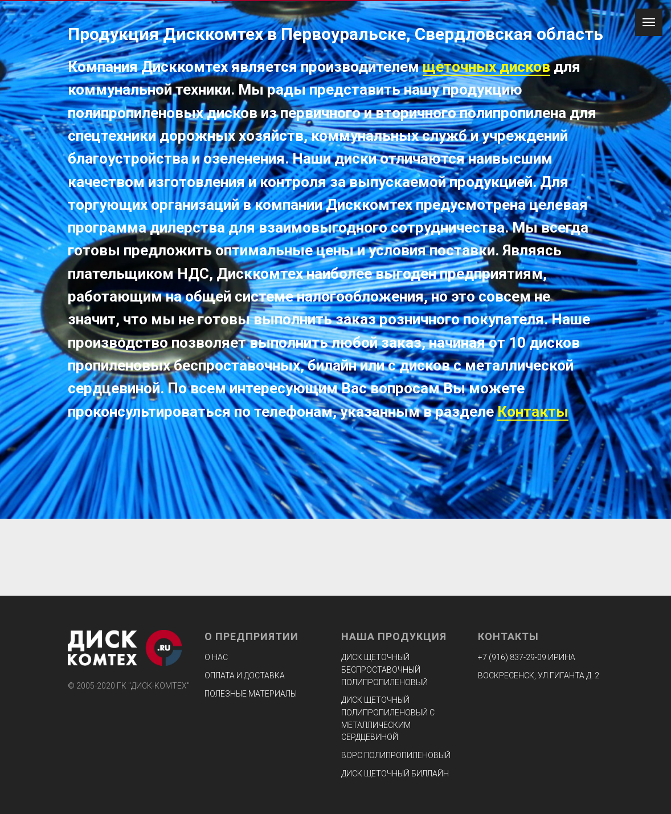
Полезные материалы (250, 693)
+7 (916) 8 (496, 657)
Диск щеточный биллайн (395, 773)
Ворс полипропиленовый (396, 755)
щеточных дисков (486, 66)
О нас (216, 657)
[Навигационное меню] (649, 22)
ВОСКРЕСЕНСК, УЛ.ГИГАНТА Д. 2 (538, 675)
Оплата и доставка (244, 675)
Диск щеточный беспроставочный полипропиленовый (384, 669)
